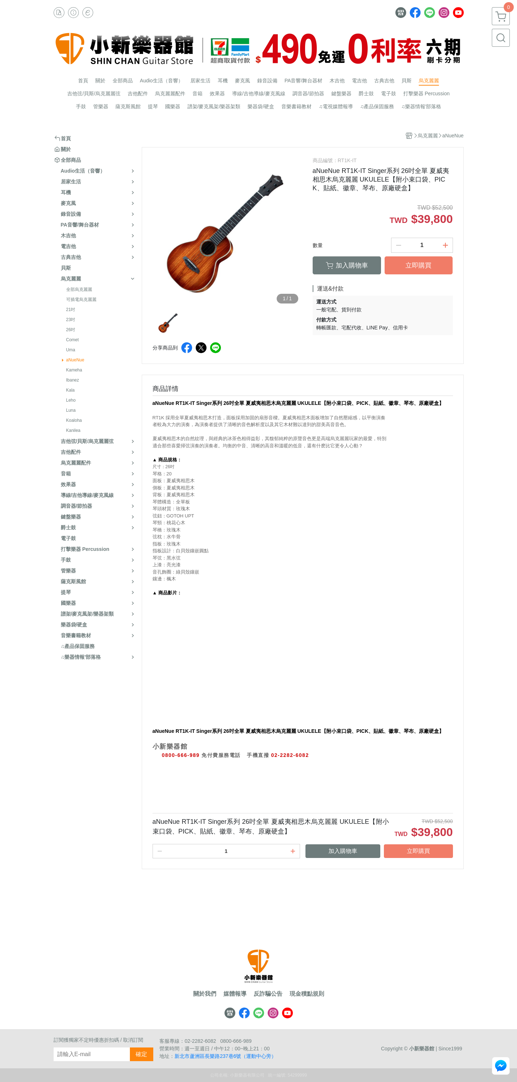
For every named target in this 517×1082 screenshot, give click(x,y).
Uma (70, 349)
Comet (72, 339)
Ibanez (72, 380)
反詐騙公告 (268, 994)
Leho (71, 400)
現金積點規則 (307, 994)
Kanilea (73, 430)
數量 (318, 245)
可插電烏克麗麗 (81, 299)
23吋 (70, 319)
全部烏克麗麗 (79, 289)
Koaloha (74, 420)
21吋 (70, 309)
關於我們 (204, 994)
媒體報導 (234, 994)
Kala (70, 390)
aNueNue (75, 359)
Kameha (74, 370)
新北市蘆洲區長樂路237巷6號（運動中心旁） (225, 1056)
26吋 (70, 329)
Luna (71, 410)
